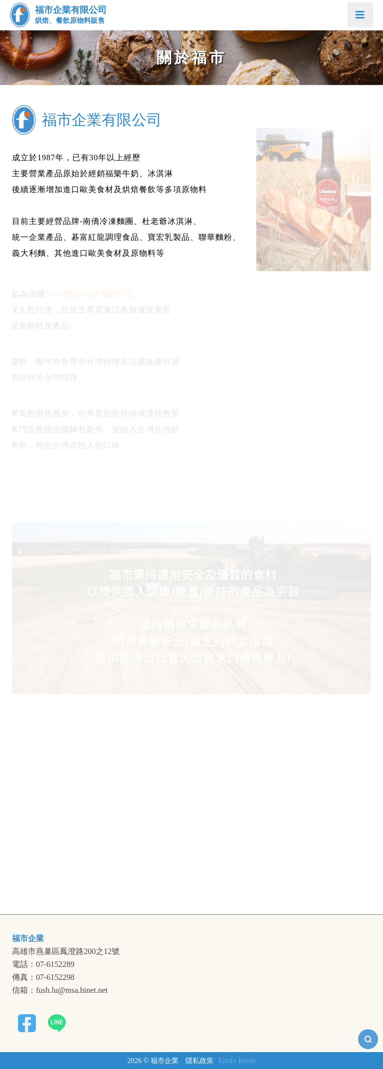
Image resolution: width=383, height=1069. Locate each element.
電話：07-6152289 (43, 964)
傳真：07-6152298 (43, 977)
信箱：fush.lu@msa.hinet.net (60, 990)
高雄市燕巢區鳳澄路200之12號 (66, 952)
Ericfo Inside (237, 1061)
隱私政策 (199, 1061)
